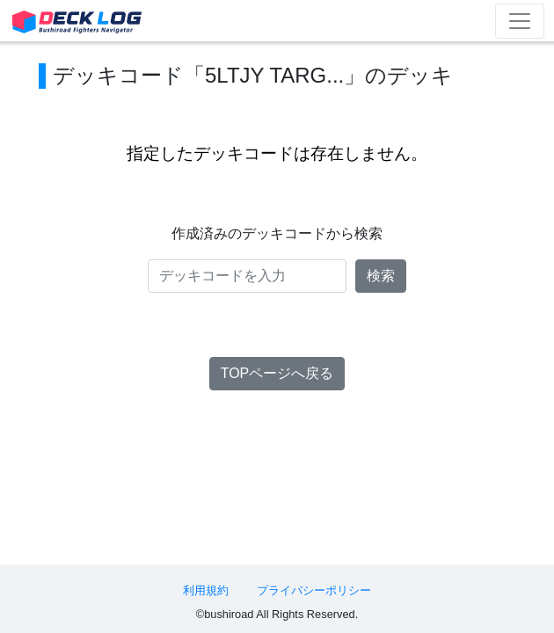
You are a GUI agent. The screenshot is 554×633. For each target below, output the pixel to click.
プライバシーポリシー (314, 590)
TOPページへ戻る (277, 373)
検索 (381, 275)
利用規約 (206, 590)
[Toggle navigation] (519, 21)
